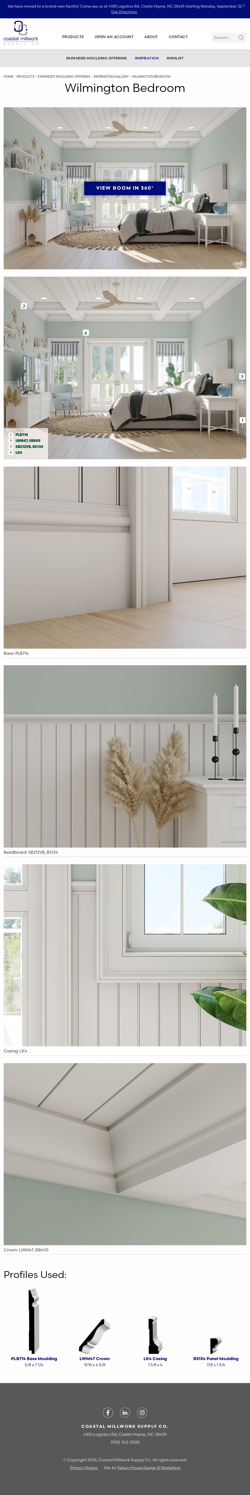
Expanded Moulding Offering (96, 58)
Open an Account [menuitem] (114, 36)
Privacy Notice (84, 1467)
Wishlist (175, 58)
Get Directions (124, 12)
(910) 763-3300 (125, 1442)
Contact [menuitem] (178, 36)
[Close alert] (244, 5)
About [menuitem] (151, 36)
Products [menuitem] (73, 36)
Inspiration (147, 58)
